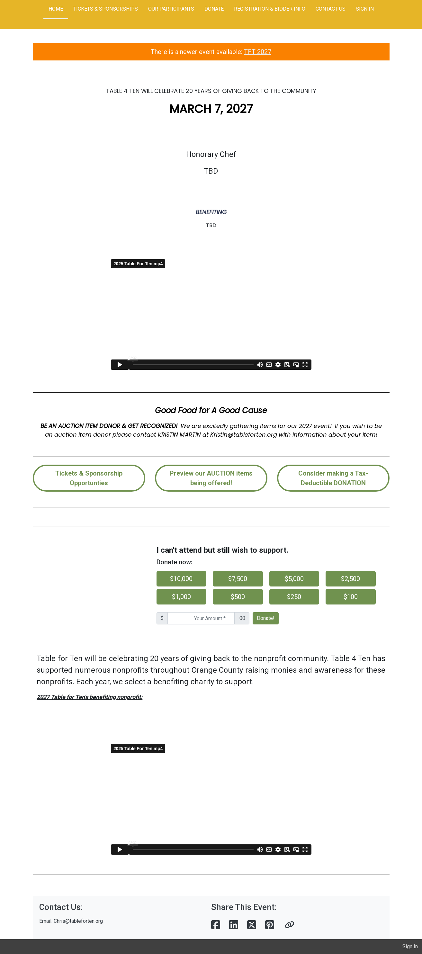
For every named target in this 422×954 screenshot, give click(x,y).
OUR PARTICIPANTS (171, 9)
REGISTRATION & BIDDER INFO (269, 9)
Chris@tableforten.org (78, 921)
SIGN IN (365, 9)
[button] (289, 925)
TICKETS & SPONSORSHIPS (105, 9)
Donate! (265, 618)
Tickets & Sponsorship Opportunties (88, 478)
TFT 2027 (257, 52)
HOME (56, 9)
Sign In (410, 946)
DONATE (214, 9)
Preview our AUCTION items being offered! (211, 478)
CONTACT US (331, 9)
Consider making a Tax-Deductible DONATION (333, 478)
